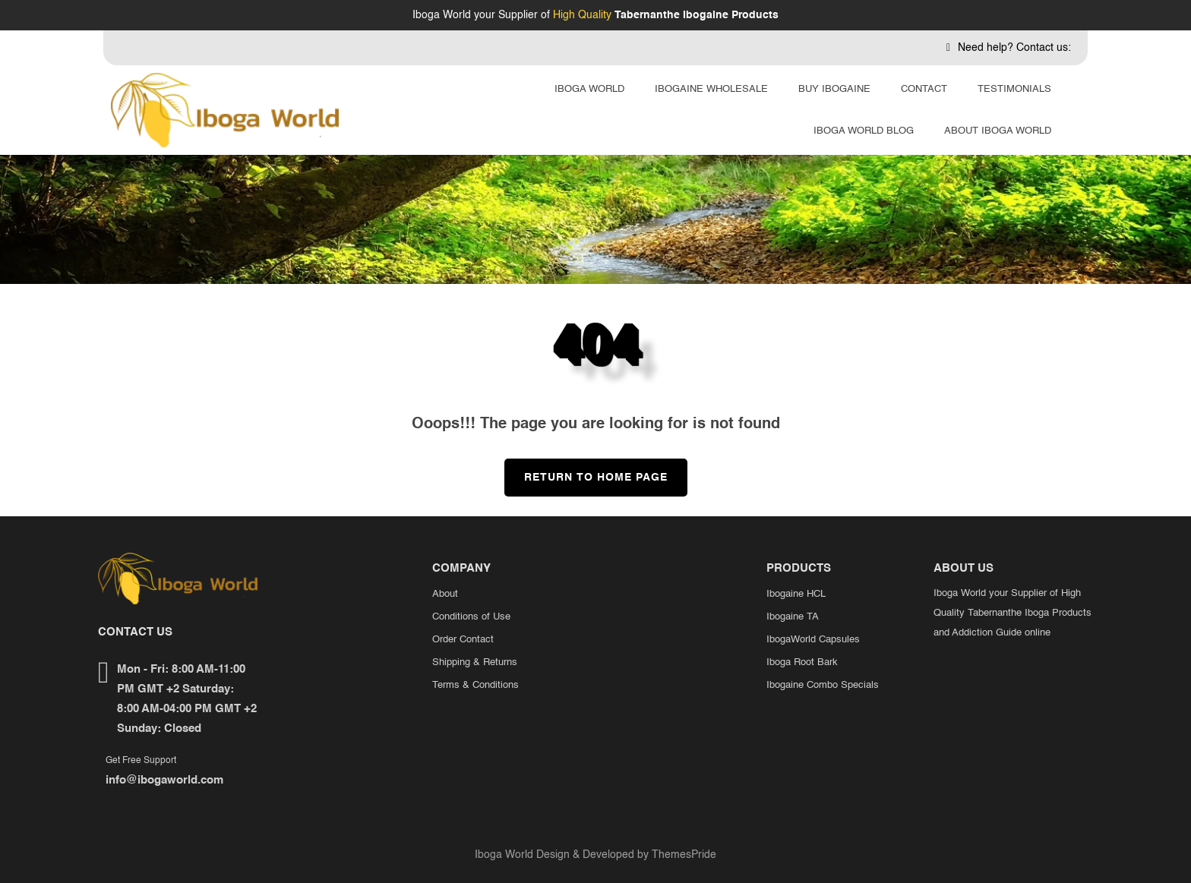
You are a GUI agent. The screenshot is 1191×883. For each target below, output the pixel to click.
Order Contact (463, 640)
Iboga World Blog (863, 131)
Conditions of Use (471, 617)
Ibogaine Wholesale (711, 89)
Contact (924, 89)
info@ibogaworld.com (164, 780)
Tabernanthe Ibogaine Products (696, 15)
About (445, 594)
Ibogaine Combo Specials (822, 685)
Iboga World (589, 89)
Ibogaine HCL (796, 594)
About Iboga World (997, 131)
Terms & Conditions (475, 685)
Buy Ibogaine (834, 89)
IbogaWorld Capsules (813, 640)
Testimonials (1014, 89)
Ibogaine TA (792, 617)
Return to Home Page (586, 471)
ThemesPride (682, 855)
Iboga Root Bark (802, 662)
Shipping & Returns (474, 662)
